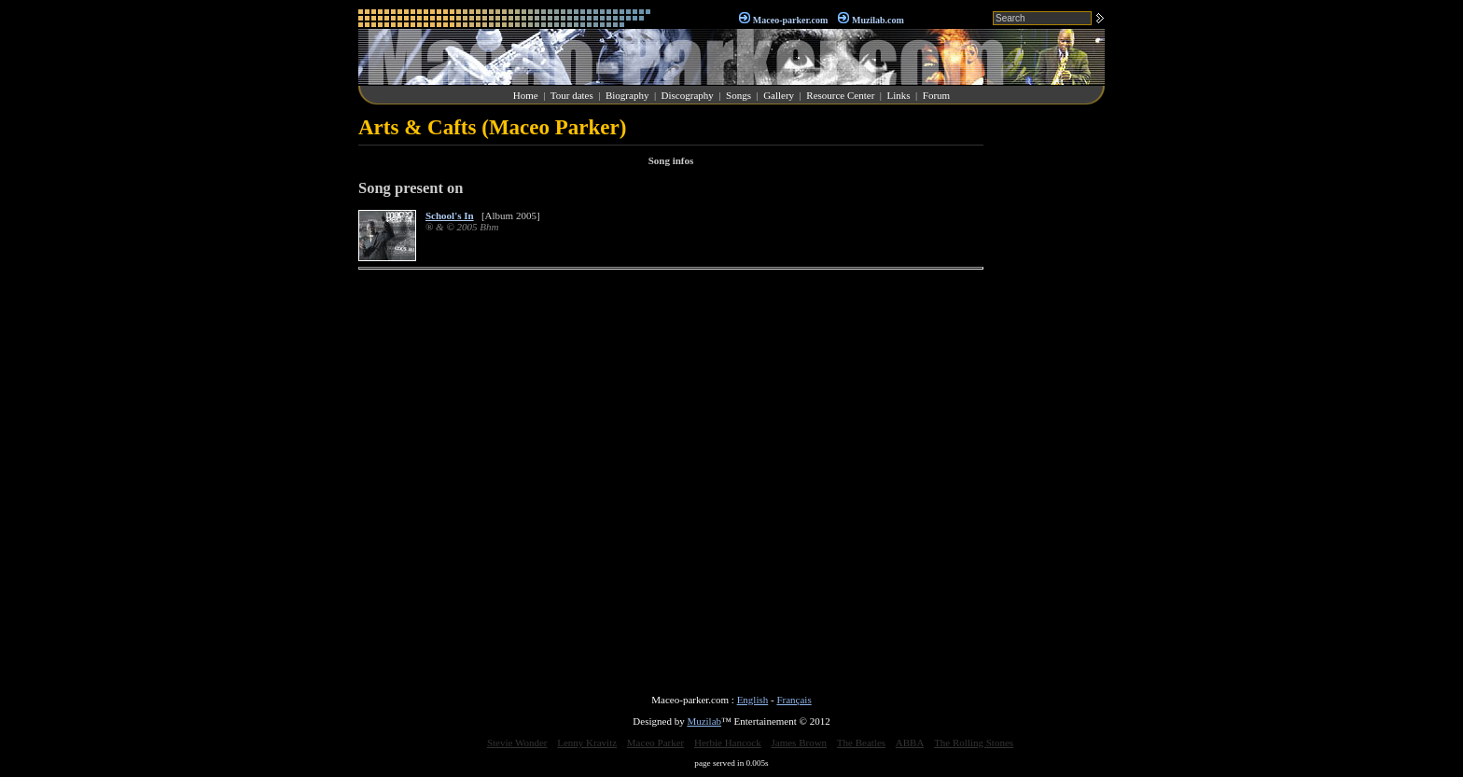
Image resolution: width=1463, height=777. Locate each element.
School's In (449, 215)
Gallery (778, 95)
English (753, 699)
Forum (936, 95)
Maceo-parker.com (790, 20)
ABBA (910, 742)
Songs (738, 95)
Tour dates (571, 95)
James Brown (800, 742)
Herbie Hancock (727, 742)
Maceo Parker (655, 742)
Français (793, 699)
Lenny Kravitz (587, 742)
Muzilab (704, 721)
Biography (627, 95)
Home (525, 95)
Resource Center (840, 95)
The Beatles (861, 742)
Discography (688, 95)
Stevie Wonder (517, 742)
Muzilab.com (878, 20)
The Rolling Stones (973, 742)
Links (899, 95)
